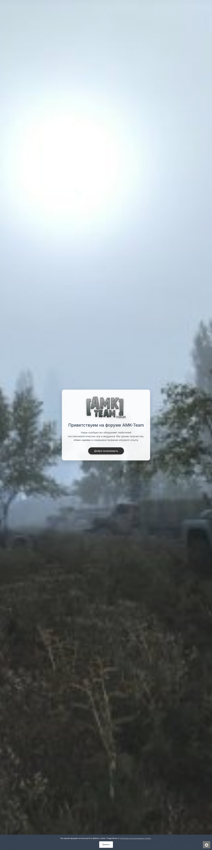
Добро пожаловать (106, 450)
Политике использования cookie (135, 838)
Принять (106, 844)
